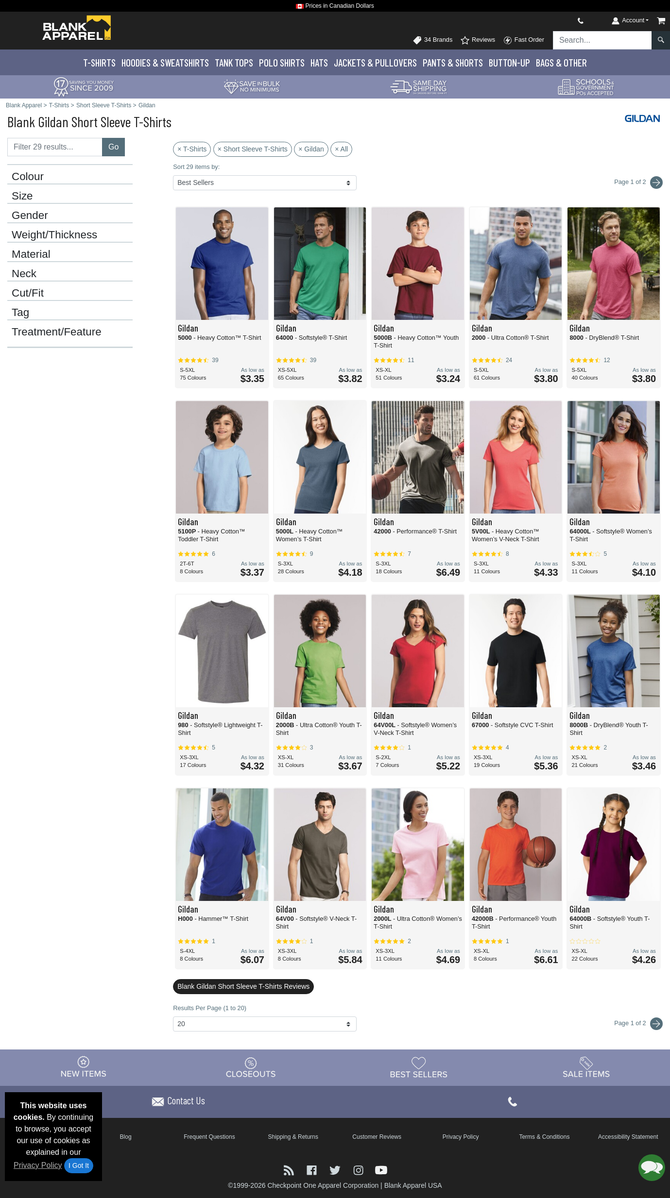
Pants (453, 62)
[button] (651, 1167)
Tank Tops (234, 62)
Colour (28, 176)
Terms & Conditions (544, 1136)
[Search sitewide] (602, 40)
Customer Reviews (376, 1136)
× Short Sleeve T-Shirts (253, 149)
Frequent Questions (209, 1136)
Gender (30, 215)
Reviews (477, 40)
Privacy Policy (38, 1165)
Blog (126, 1136)
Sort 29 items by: (196, 166)
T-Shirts (99, 62)
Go (113, 147)
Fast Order (523, 40)
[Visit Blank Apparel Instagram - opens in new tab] (359, 1169)
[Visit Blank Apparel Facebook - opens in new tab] (313, 1169)
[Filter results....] (55, 147)
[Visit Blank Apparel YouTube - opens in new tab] (381, 1169)
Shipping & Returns (293, 1136)
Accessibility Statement (628, 1136)
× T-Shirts (191, 149)
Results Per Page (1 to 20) (209, 1008)
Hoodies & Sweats (165, 62)
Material (31, 254)
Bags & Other (561, 62)
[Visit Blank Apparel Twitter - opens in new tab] (336, 1169)
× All (341, 149)
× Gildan (311, 149)
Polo (282, 62)
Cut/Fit (28, 293)
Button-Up (509, 62)
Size (22, 196)
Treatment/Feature (57, 332)
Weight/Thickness (54, 235)
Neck (24, 273)
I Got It (79, 1165)
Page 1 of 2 (638, 1023)
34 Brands (432, 40)
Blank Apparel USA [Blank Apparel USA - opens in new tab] (413, 1185)
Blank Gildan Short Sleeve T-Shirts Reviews (243, 986)
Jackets (375, 62)
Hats (319, 62)
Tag (20, 312)
